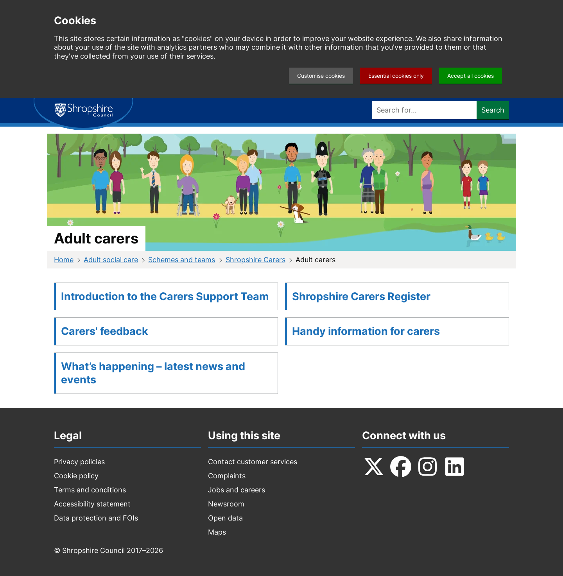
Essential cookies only (396, 75)
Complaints (227, 476)
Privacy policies (79, 462)
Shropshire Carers (255, 260)
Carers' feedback (104, 331)
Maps (217, 532)
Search (492, 110)
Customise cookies (321, 75)
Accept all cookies (470, 75)
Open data (225, 518)
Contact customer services (252, 462)
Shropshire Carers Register (361, 296)
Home (64, 260)
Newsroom (226, 504)
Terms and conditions (90, 490)
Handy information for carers (366, 331)
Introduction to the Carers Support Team (165, 296)
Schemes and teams (181, 260)
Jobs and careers (236, 490)
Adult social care (111, 260)
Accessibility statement (92, 504)
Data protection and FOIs (96, 518)
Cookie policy (76, 476)
